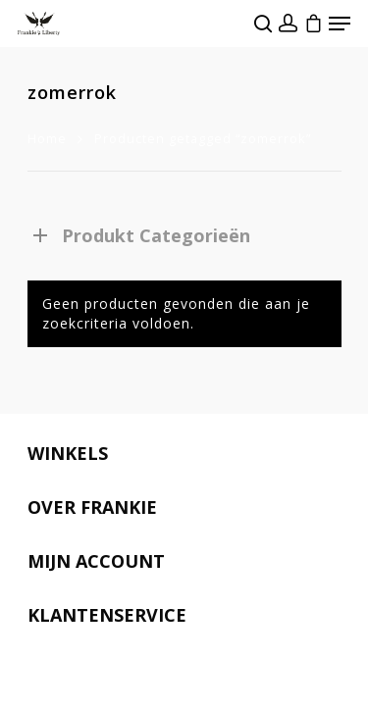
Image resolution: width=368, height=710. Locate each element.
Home (47, 138)
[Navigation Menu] (339, 23)
